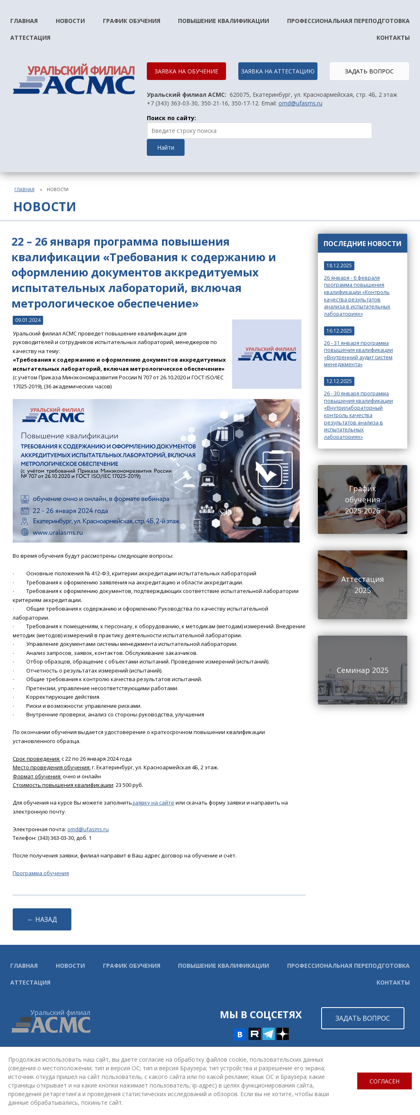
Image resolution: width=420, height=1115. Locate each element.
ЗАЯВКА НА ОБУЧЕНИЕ (186, 71)
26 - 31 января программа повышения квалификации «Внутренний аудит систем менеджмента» (358, 354)
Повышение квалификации (223, 21)
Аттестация (30, 37)
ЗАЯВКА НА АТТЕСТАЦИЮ (278, 71)
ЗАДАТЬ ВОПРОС (369, 71)
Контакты (393, 37)
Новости (70, 21)
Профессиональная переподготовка (348, 21)
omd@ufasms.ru (300, 103)
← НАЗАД (42, 919)
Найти (165, 147)
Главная (24, 21)
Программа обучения (41, 873)
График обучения (131, 21)
